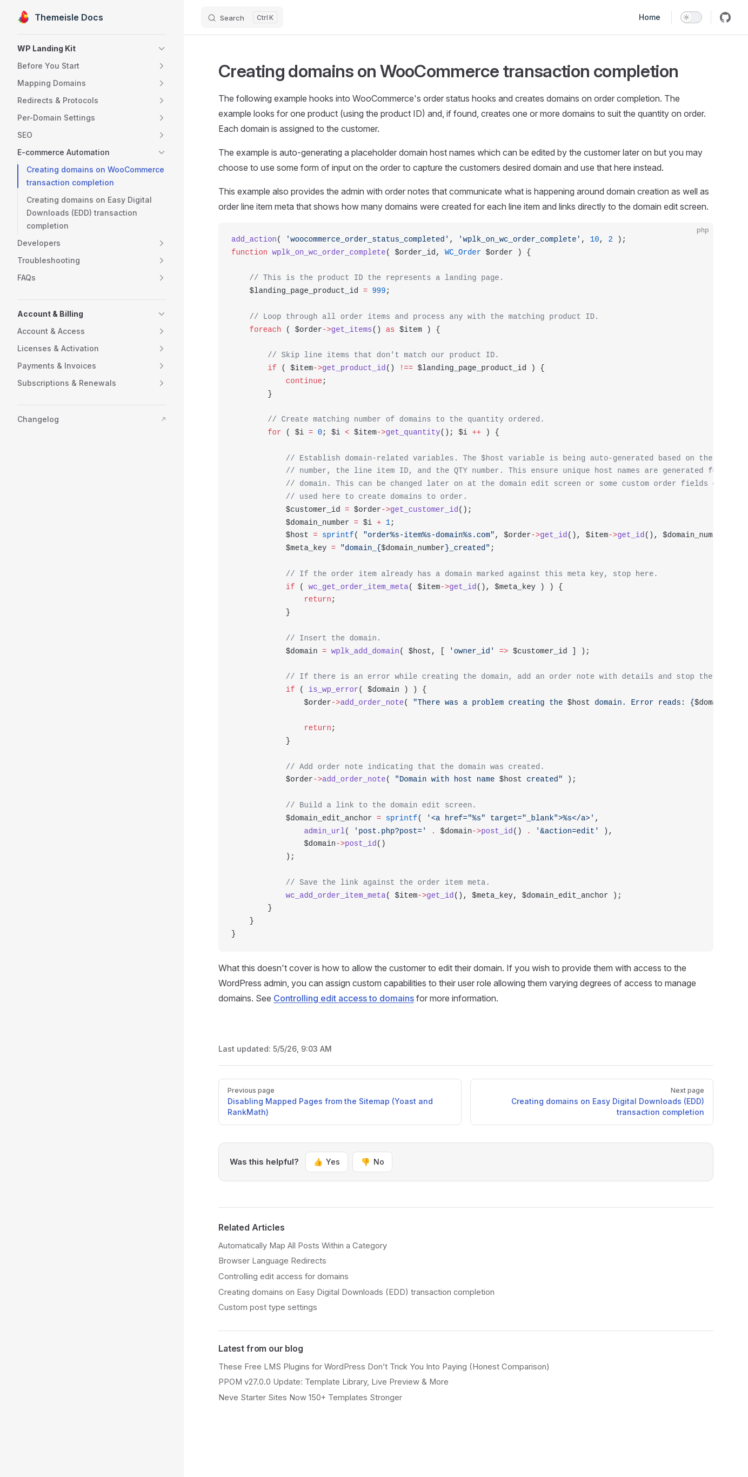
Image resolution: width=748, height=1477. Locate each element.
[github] (725, 17)
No (372, 1161)
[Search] (242, 17)
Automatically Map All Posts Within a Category (302, 1246)
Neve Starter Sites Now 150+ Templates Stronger (310, 1397)
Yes (326, 1161)
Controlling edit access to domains (343, 998)
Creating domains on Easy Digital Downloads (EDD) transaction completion (356, 1292)
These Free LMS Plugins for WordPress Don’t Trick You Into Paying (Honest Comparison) (384, 1367)
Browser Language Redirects (272, 1261)
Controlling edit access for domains (283, 1276)
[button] (91, 48)
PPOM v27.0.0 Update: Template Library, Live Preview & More (333, 1382)
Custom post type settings (267, 1307)
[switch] (691, 17)
